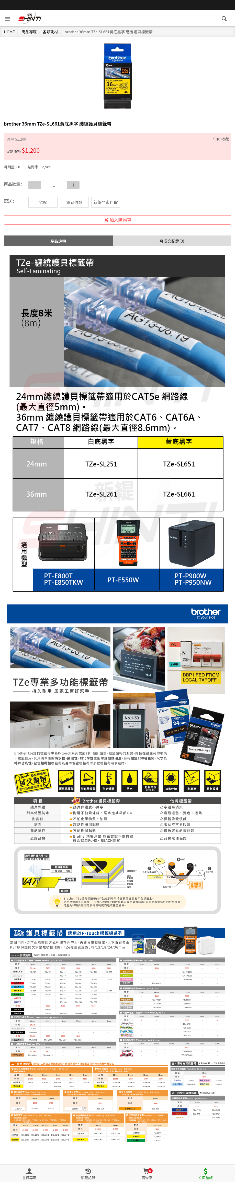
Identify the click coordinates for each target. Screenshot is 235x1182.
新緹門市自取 (105, 202)
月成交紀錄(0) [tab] (172, 241)
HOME (9, 31)
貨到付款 (74, 202)
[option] (117, 78)
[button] (147, 1173)
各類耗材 (50, 31)
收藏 (221, 138)
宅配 (43, 202)
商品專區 (29, 31)
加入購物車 (117, 220)
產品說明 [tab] (58, 241)
